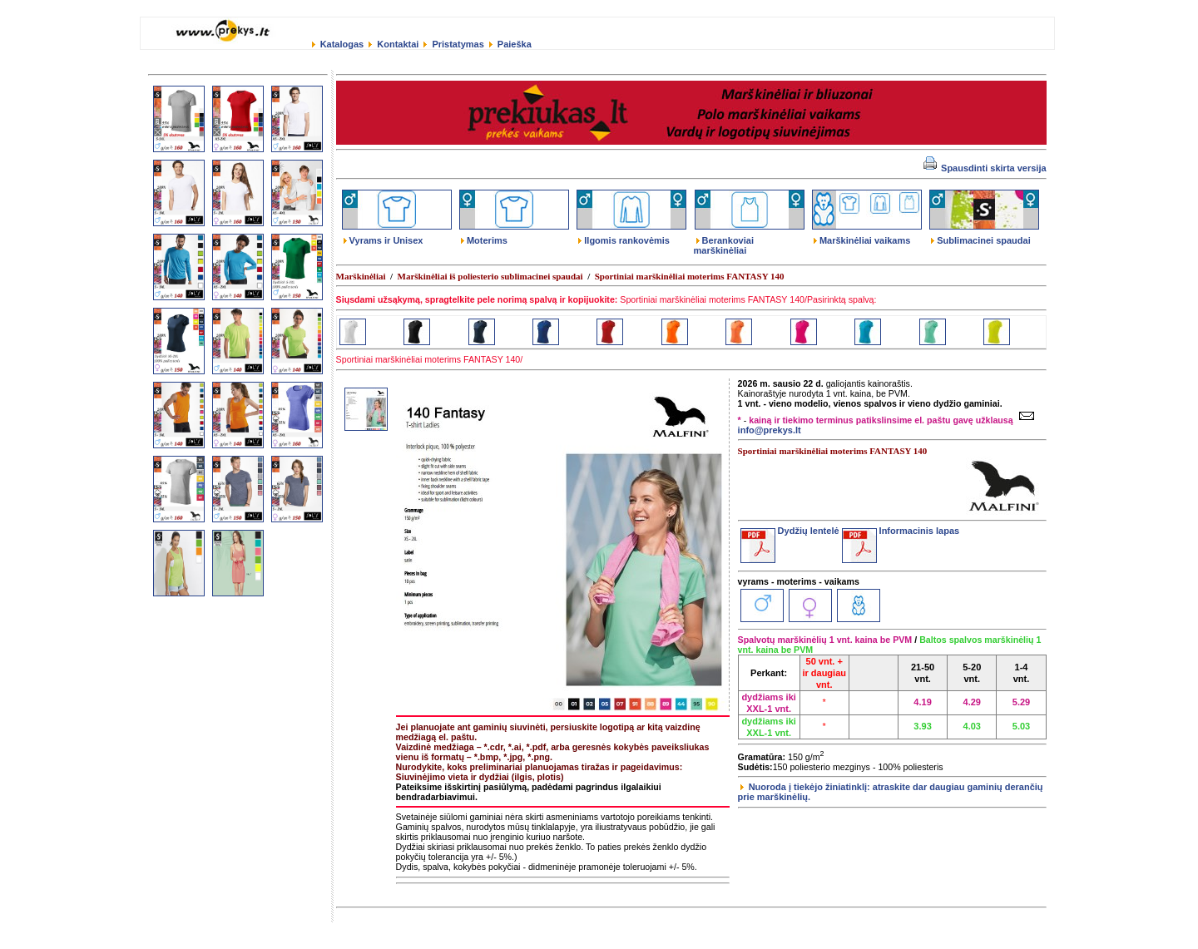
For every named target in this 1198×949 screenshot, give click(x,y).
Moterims (484, 240)
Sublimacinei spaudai (980, 240)
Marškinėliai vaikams (862, 240)
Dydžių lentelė (789, 531)
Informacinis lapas (901, 531)
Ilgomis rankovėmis (624, 240)
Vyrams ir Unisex (383, 240)
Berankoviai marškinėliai (724, 245)
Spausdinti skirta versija (985, 168)
